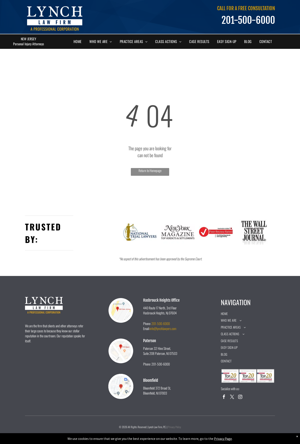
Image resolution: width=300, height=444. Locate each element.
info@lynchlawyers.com (163, 328)
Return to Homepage (150, 170)
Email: (146, 328)
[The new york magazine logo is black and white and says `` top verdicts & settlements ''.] (178, 232)
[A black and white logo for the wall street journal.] (254, 232)
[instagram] (240, 397)
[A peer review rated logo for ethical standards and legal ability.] (216, 232)
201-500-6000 (160, 323)
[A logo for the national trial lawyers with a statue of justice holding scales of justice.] (140, 232)
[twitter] (232, 397)
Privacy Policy (174, 427)
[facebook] (224, 397)
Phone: (147, 323)
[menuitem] (79, 41)
